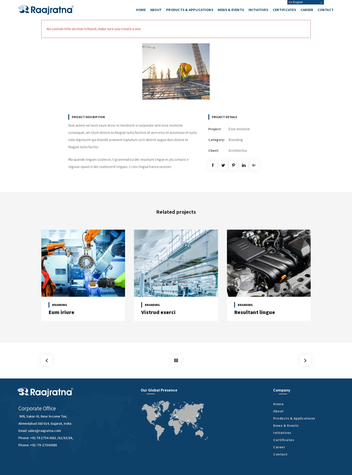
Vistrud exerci (158, 312)
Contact (280, 454)
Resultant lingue (254, 312)
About (278, 411)
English (296, 2)
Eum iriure (61, 312)
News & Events (286, 425)
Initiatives (282, 432)
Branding (236, 139)
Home (278, 404)
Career (279, 447)
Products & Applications (294, 418)
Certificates (283, 440)
